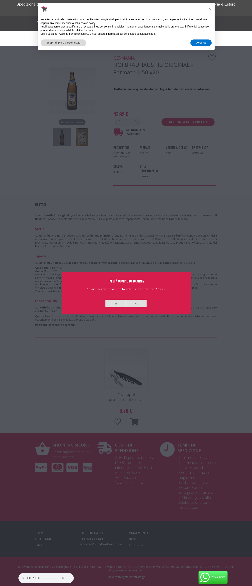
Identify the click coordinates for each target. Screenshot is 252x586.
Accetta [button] (201, 42)
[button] (210, 9)
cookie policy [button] (88, 23)
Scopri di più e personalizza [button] (63, 42)
